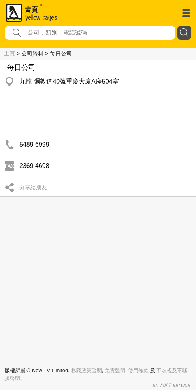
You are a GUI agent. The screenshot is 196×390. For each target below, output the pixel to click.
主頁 (9, 53)
